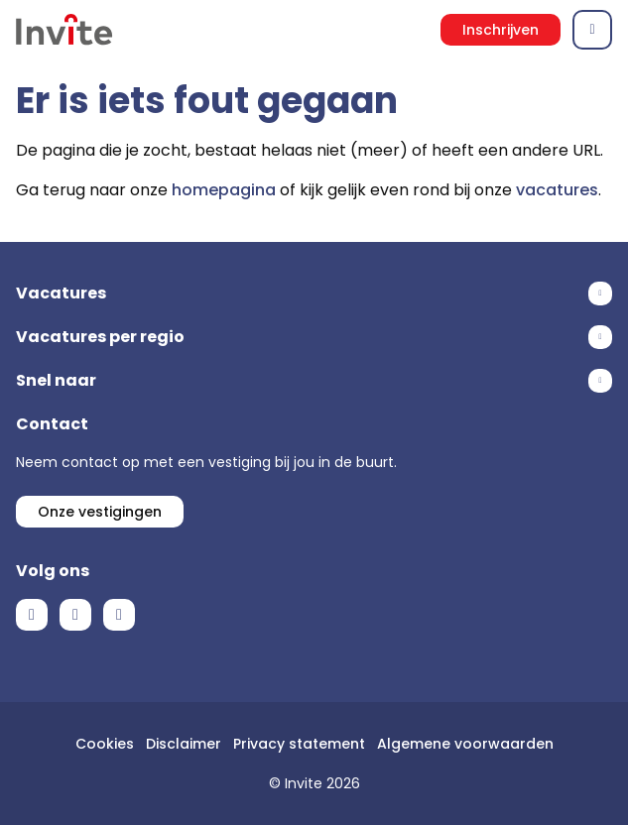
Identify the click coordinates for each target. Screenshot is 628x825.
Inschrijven (500, 30)
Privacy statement (299, 744)
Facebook (32, 615)
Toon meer (314, 293)
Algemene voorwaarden (465, 744)
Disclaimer (183, 744)
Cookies (104, 744)
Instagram (119, 615)
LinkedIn (75, 615)
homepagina (224, 189)
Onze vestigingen (100, 512)
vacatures (557, 189)
